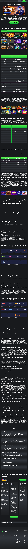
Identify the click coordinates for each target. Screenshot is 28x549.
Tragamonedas (24, 30)
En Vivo (10, 30)
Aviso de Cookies (17, 543)
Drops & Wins (25, 540)
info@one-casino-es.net (25, 542)
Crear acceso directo (17, 535)
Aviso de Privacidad (17, 539)
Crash (17, 30)
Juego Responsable (18, 541)
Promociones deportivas (25, 532)
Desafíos (25, 534)
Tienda (25, 535)
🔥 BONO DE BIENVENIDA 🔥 (14, 22)
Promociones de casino (25, 530)
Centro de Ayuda (17, 532)
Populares (4, 30)
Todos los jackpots (25, 538)
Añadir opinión (23, 479)
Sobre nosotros (17, 530)
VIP (24, 536)
